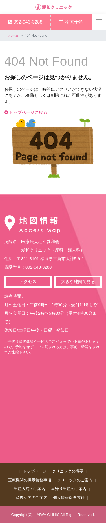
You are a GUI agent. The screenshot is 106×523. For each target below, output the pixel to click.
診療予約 (71, 21)
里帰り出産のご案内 (69, 489)
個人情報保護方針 (69, 498)
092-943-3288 (25, 21)
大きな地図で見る (78, 281)
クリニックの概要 (67, 471)
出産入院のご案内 (29, 489)
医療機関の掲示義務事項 (29, 480)
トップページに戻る (25, 112)
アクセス (27, 281)
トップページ (34, 471)
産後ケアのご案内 (31, 498)
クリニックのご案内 (74, 480)
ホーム (13, 35)
